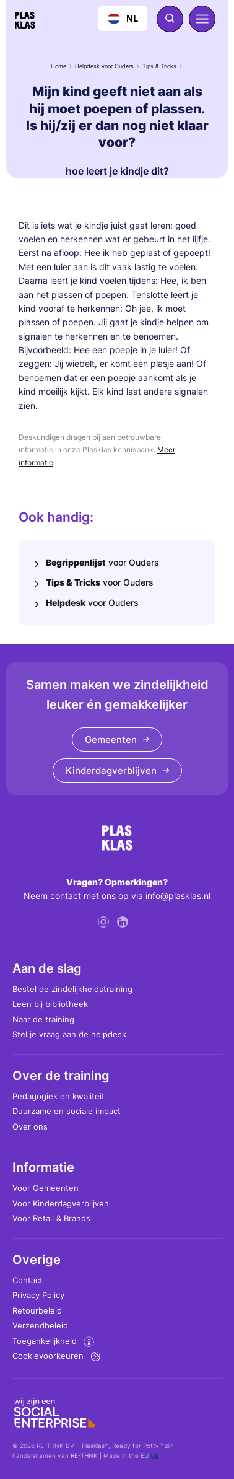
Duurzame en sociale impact (66, 1111)
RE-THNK (84, 1455)
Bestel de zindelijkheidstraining (72, 989)
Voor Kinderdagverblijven (60, 1203)
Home (58, 66)
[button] (202, 19)
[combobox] (122, 18)
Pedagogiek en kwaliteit (58, 1096)
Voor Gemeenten (45, 1188)
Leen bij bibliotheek (50, 1004)
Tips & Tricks (159, 66)
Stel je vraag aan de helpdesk (69, 1034)
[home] (24, 18)
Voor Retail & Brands (51, 1218)
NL (123, 18)
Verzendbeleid (40, 1325)
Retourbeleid (37, 1310)
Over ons (30, 1126)
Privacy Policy (38, 1295)
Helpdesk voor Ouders (104, 66)
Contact (27, 1280)
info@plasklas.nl (177, 895)
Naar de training (43, 1019)
